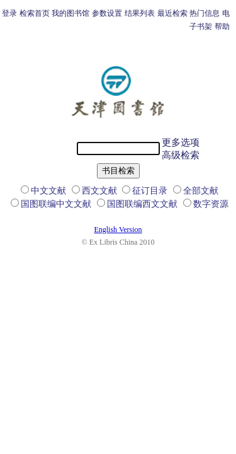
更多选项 (180, 142)
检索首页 (35, 13)
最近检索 (172, 13)
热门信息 (204, 13)
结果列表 (140, 13)
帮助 (222, 26)
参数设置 (107, 13)
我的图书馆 (70, 13)
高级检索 (180, 155)
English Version (118, 229)
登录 (9, 13)
